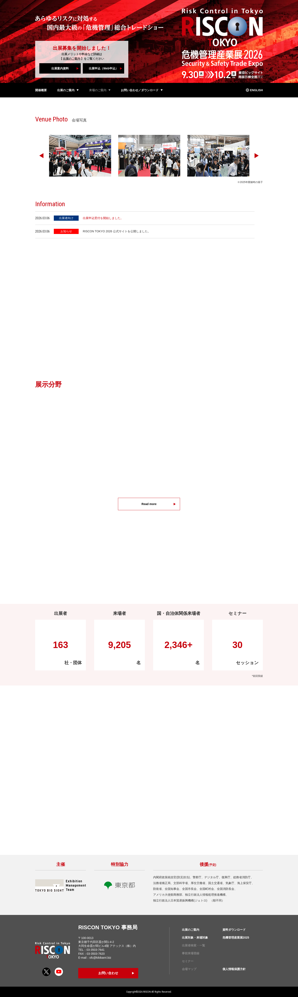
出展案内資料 (60, 68)
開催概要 (41, 90)
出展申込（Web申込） (103, 68)
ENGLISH (256, 90)
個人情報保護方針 (234, 969)
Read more (149, 504)
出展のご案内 (71, 58)
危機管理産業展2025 (235, 937)
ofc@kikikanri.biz (100, 957)
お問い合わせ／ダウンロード (140, 90)
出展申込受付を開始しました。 (103, 218)
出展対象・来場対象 (195, 937)
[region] (149, 232)
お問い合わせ (108, 973)
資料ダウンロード (234, 929)
